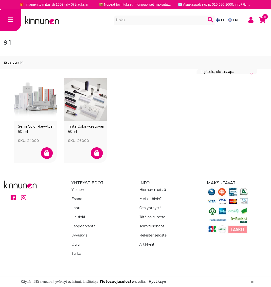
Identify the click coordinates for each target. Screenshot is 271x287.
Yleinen (78, 189)
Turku (76, 253)
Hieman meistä (152, 189)
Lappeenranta (83, 226)
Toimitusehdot (151, 226)
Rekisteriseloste (153, 235)
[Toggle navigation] (10, 20)
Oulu (76, 244)
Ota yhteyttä (150, 208)
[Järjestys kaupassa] (226, 71)
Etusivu (10, 63)
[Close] (252, 282)
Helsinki (78, 217)
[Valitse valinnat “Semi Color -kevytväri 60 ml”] (47, 153)
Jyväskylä (80, 235)
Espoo (77, 199)
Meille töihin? (150, 199)
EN (233, 20)
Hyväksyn (157, 281)
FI (220, 20)
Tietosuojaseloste (116, 281)
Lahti (76, 208)
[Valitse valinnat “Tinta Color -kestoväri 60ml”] (97, 153)
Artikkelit (146, 244)
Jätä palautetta (152, 217)
